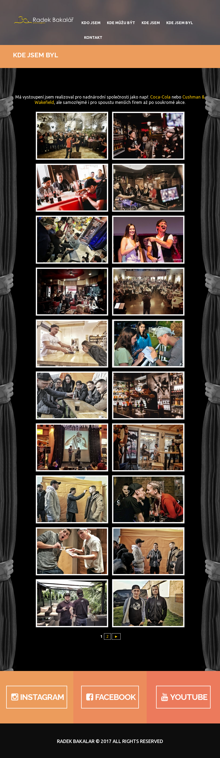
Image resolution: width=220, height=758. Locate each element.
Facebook (110, 697)
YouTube (183, 697)
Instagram (36, 697)
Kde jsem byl (179, 23)
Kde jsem (151, 23)
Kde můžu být (121, 23)
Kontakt (93, 37)
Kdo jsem (90, 23)
